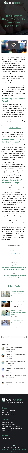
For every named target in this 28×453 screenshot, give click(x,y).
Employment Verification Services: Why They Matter (18, 303)
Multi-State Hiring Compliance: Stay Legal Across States (15, 383)
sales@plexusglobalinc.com (12, 426)
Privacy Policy (5, 449)
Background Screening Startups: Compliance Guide (17, 294)
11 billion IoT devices (15, 128)
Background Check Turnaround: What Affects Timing (18, 312)
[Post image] (5, 294)
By (14, 245)
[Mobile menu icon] (22, 3)
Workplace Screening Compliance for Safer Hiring (17, 323)
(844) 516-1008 (11, 424)
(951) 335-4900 (9, 422)
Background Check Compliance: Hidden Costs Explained (16, 376)
